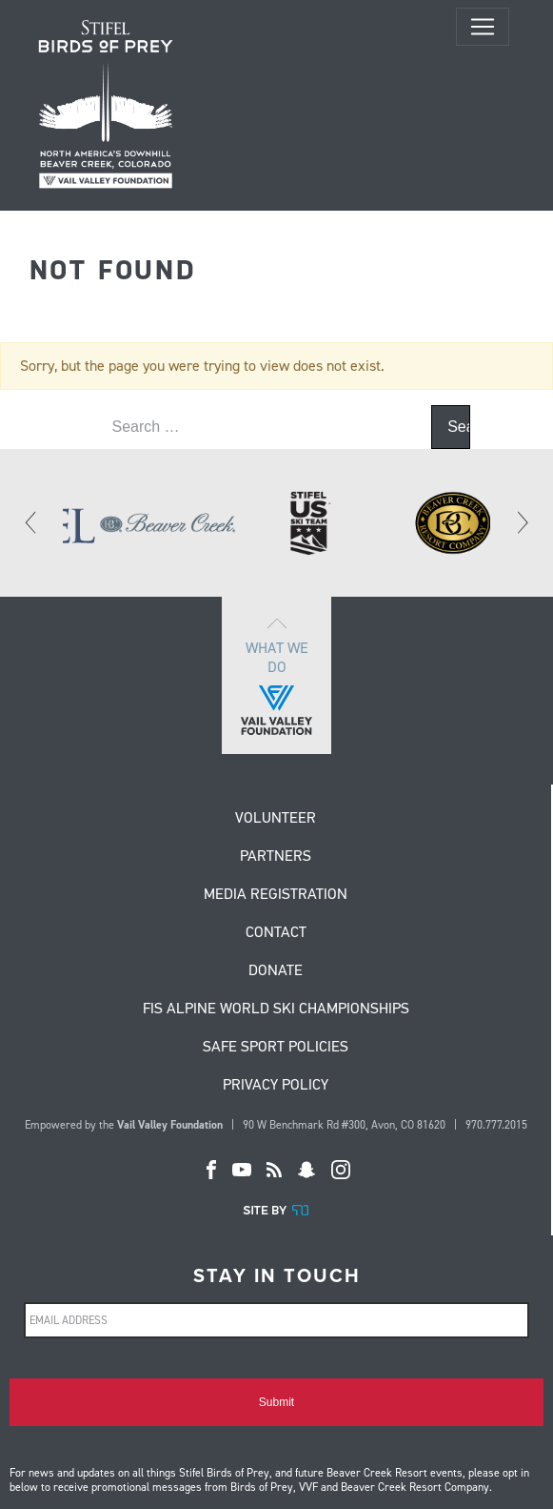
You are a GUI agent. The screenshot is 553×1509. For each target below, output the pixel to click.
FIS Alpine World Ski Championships (276, 1009)
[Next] (522, 522)
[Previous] (31, 522)
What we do (276, 675)
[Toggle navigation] (482, 27)
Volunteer (275, 818)
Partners (275, 857)
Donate (275, 971)
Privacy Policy (275, 1085)
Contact (276, 933)
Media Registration (275, 895)
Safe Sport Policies (275, 1047)
